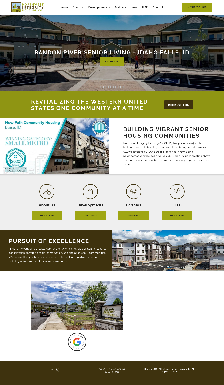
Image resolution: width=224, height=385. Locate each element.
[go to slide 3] (105, 87)
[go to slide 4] (108, 87)
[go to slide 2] (103, 87)
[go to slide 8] (118, 87)
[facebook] (52, 370)
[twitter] (57, 370)
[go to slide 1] (101, 87)
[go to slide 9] (120, 87)
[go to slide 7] (115, 87)
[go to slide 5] (110, 87)
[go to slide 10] (123, 87)
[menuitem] (64, 7)
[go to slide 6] (113, 87)
